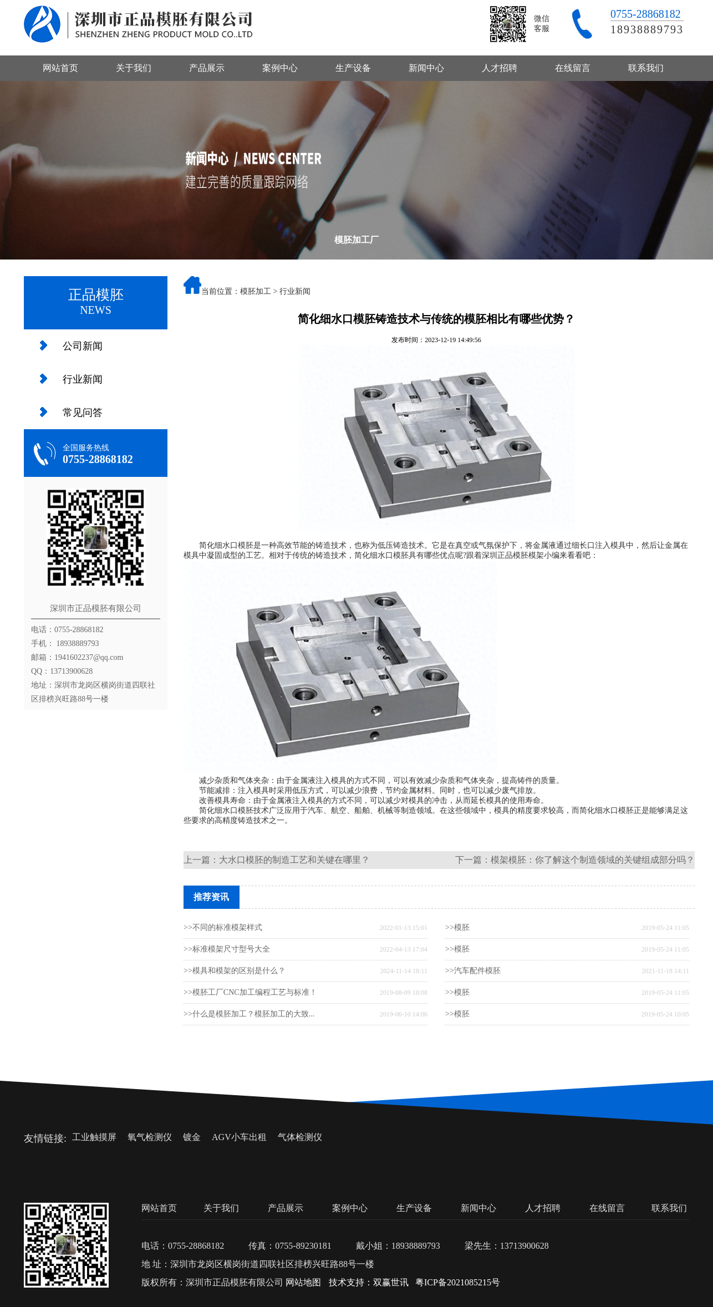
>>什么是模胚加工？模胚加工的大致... (249, 1014)
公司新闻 (83, 346)
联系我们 (646, 68)
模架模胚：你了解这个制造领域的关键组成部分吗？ (593, 859)
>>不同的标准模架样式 (223, 927)
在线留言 (572, 68)
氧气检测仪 (150, 1137)
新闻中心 (426, 68)
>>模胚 (457, 927)
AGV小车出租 (239, 1137)
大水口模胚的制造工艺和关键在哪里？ (294, 859)
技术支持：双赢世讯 (369, 1282)
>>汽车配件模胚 (473, 971)
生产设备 (353, 68)
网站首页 (60, 68)
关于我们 (133, 68)
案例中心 (280, 68)
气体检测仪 (300, 1137)
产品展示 (207, 68)
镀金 (192, 1137)
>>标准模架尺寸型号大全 (227, 949)
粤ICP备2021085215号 (457, 1282)
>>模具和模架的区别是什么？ (235, 971)
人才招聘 (499, 68)
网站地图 (303, 1282)
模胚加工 (255, 291)
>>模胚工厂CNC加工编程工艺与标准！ (250, 992)
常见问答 (83, 412)
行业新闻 (83, 379)
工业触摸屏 (94, 1137)
